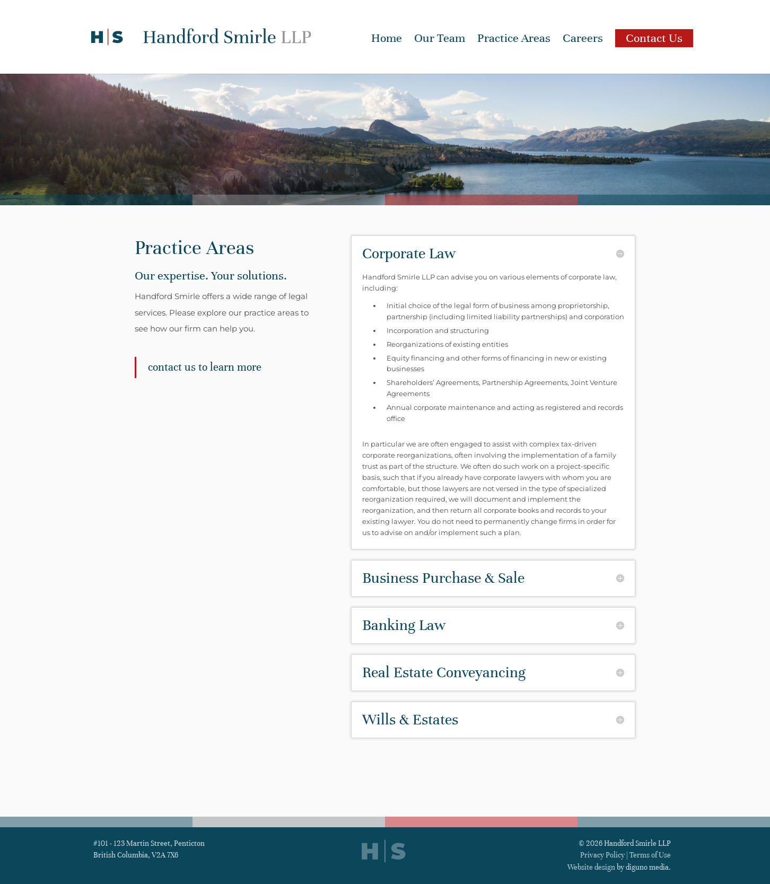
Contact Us (654, 38)
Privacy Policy (602, 855)
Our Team (439, 39)
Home (386, 39)
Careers (583, 39)
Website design (591, 867)
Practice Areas (513, 39)
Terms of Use (650, 855)
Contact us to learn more (204, 367)
